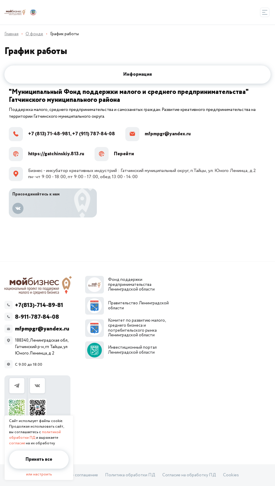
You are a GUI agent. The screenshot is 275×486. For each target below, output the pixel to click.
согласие (17, 443)
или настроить (39, 474)
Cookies (231, 475)
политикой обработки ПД (35, 435)
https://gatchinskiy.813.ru (46, 154)
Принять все (39, 459)
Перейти (114, 154)
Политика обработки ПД (130, 475)
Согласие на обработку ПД (189, 475)
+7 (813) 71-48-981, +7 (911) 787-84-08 (62, 134)
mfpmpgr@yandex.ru (158, 134)
